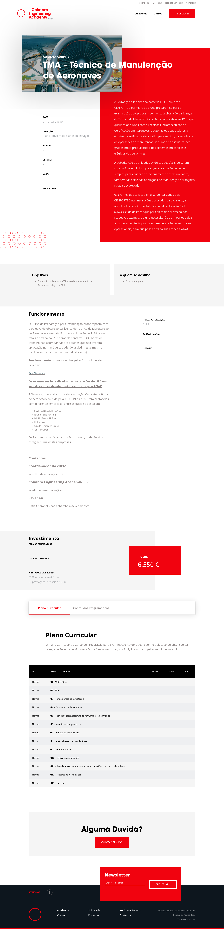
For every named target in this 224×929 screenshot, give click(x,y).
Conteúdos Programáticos (91, 608)
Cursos (158, 13)
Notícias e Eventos (174, 2)
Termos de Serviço (186, 919)
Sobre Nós (144, 2)
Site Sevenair (37, 373)
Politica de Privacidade (184, 915)
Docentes (157, 2)
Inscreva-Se (182, 13)
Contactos (191, 2)
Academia (141, 13)
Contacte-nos (112, 842)
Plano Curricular (49, 608)
